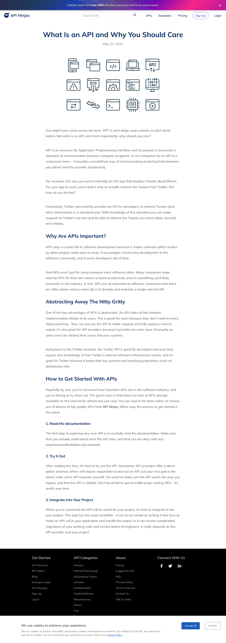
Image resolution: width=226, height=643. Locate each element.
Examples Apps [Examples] (41, 582)
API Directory (40, 565)
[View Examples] (165, 16)
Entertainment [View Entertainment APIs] (82, 588)
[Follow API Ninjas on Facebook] (162, 566)
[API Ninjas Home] (15, 16)
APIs (149, 15)
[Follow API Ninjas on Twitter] (170, 566)
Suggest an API (125, 570)
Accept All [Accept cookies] (190, 625)
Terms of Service (125, 588)
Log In (35, 599)
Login (217, 15)
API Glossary (39, 588)
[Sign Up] (200, 16)
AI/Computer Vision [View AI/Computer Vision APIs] (85, 576)
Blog (34, 576)
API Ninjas (110, 407)
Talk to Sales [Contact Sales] (123, 599)
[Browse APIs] (149, 16)
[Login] (218, 16)
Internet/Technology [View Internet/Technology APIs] (86, 570)
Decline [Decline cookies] (213, 625)
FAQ (118, 576)
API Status (38, 570)
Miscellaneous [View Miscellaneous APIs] (82, 599)
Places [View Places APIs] (78, 605)
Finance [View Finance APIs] (78, 565)
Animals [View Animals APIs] (79, 582)
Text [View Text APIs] (76, 610)
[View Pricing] (182, 16)
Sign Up (200, 15)
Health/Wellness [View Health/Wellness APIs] (84, 593)
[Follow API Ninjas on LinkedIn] (179, 566)
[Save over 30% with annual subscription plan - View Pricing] (113, 5)
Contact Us (122, 593)
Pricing (182, 15)
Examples (165, 15)
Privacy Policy (124, 582)
